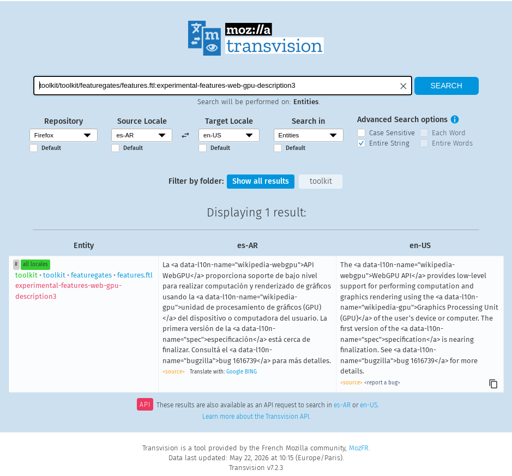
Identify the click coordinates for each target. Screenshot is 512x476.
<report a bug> (382, 382)
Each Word (449, 133)
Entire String (389, 143)
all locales (35, 264)
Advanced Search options (402, 119)
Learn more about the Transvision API (255, 416)
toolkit (321, 181)
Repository (63, 121)
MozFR (359, 448)
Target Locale (229, 121)
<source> (173, 372)
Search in (308, 121)
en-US (368, 405)
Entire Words (452, 143)
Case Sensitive (392, 133)
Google (234, 372)
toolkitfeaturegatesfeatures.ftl (84, 285)
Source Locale (142, 121)
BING (251, 372)
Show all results (260, 181)
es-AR (342, 405)
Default (51, 148)
